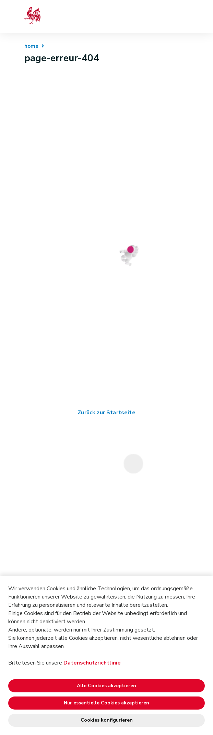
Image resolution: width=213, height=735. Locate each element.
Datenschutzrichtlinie (92, 663)
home (31, 46)
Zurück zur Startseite (106, 412)
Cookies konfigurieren (107, 720)
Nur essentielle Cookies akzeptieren (106, 703)
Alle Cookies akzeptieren (106, 685)
